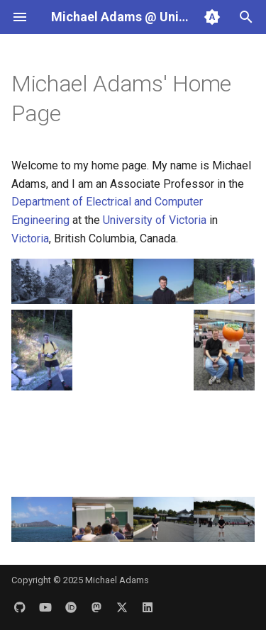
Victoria (30, 238)
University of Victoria (154, 220)
